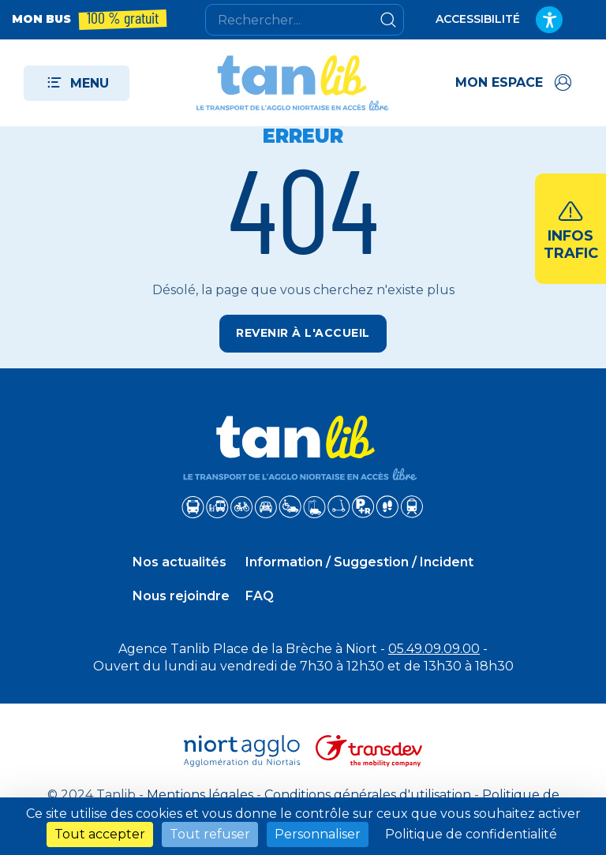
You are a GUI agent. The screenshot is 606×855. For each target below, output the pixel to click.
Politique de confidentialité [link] (471, 834)
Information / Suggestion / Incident (359, 561)
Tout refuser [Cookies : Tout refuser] (210, 834)
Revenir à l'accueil (303, 333)
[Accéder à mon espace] (514, 83)
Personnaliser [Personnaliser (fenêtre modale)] (318, 834)
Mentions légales (200, 794)
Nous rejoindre (181, 595)
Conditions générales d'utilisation (367, 794)
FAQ (259, 595)
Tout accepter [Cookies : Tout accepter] (99, 834)
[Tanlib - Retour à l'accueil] (292, 82)
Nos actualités (179, 561)
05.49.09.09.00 (434, 648)
